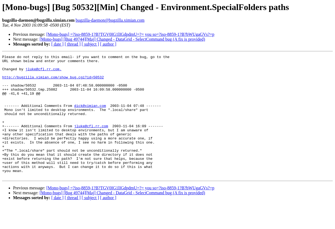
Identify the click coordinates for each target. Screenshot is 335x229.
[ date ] (57, 44)
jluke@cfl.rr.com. (44, 72)
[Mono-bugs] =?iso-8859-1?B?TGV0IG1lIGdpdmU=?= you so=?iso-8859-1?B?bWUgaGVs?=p (130, 34)
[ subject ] (90, 44)
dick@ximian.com (90, 116)
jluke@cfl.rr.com (91, 140)
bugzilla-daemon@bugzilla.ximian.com (109, 20)
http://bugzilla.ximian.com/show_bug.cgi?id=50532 (53, 81)
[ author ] (108, 44)
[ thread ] (73, 44)
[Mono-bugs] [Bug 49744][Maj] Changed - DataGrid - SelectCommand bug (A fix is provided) (122, 39)
